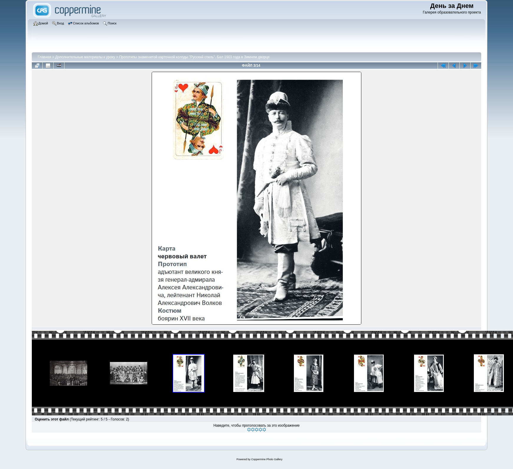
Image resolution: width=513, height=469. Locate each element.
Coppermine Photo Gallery (266, 459)
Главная (44, 57)
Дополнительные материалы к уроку (85, 57)
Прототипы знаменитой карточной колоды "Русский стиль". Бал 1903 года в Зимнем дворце (194, 57)
